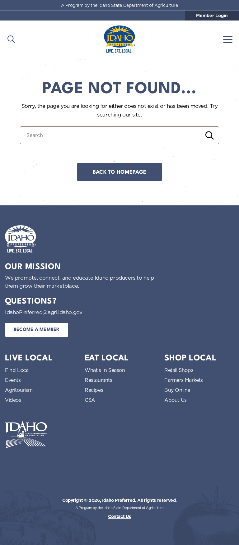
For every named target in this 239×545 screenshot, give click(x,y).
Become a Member (36, 329)
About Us (175, 400)
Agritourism (19, 390)
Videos (13, 400)
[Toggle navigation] (228, 39)
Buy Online (177, 390)
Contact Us (119, 516)
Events (13, 380)
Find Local (17, 370)
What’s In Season (105, 370)
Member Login (212, 15)
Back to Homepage (119, 172)
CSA (90, 400)
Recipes (94, 390)
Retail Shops (178, 370)
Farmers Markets (183, 380)
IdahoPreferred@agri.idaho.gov (43, 312)
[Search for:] (119, 135)
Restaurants (98, 380)
